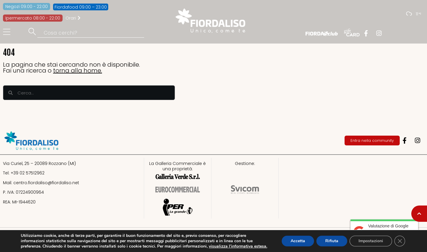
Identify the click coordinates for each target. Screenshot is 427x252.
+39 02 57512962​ (27, 173)
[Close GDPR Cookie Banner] (399, 241)
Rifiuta (331, 241)
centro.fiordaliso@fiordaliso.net (46, 183)
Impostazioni (371, 241)
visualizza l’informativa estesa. (238, 246)
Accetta (298, 241)
